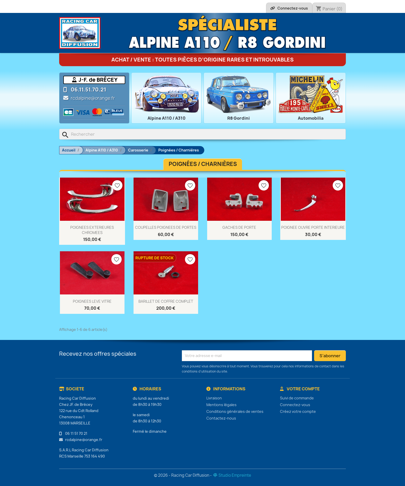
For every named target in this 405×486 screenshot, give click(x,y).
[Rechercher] (202, 134)
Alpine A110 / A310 (166, 118)
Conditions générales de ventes (234, 411)
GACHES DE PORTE (239, 227)
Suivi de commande (297, 398)
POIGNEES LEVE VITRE (92, 301)
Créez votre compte (298, 411)
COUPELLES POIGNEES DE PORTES (165, 227)
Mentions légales (221, 404)
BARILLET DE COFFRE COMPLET (165, 301)
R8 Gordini (238, 118)
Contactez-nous (221, 418)
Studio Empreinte (232, 475)
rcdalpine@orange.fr (93, 98)
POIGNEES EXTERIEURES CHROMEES (92, 230)
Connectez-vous (295, 404)
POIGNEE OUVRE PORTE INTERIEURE (313, 227)
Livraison (214, 398)
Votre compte (300, 389)
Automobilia (311, 118)
